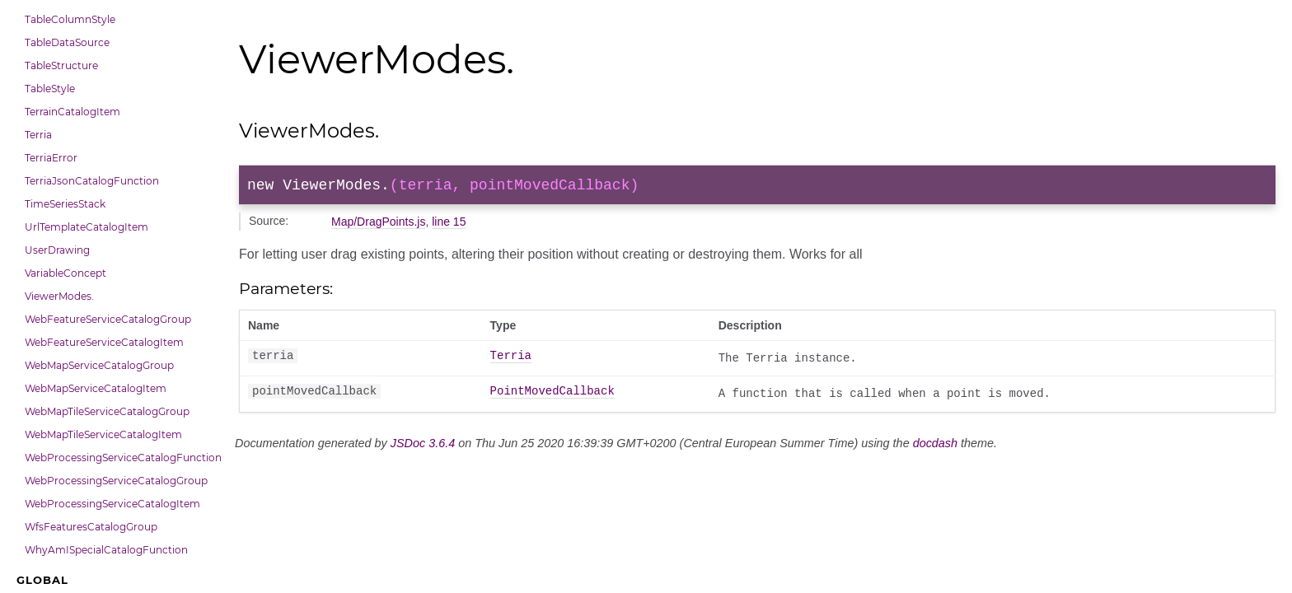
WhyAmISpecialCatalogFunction (106, 550)
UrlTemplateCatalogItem (86, 227)
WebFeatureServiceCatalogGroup (108, 319)
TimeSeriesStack (65, 204)
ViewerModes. (59, 296)
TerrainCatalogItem (72, 111)
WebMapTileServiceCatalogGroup (107, 411)
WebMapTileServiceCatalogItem (103, 434)
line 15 (449, 224)
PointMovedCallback (552, 396)
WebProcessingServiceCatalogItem (112, 503)
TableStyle (50, 88)
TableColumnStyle (70, 19)
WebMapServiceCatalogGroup (99, 365)
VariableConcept (65, 273)
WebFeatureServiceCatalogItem (104, 342)
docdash (935, 446)
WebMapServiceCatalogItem (95, 388)
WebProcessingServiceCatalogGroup (116, 480)
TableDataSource (67, 42)
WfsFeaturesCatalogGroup (91, 527)
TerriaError (51, 158)
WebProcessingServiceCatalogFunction (119, 457)
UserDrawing (57, 250)
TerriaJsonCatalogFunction (92, 181)
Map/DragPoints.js (378, 224)
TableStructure (61, 65)
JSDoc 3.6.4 (423, 446)
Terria (38, 134)
